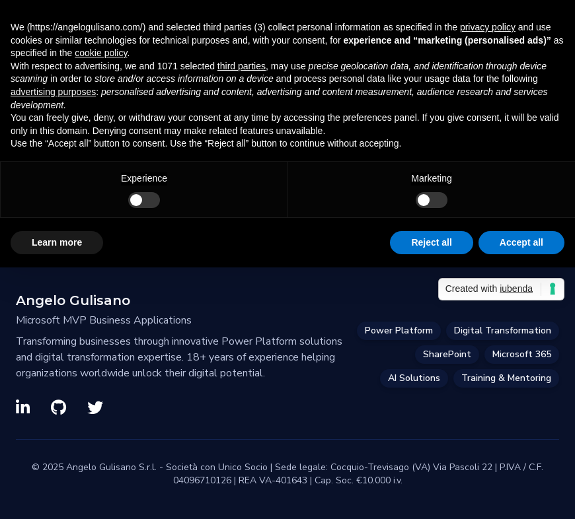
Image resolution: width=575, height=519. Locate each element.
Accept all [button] (521, 242)
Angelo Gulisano (73, 300)
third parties (241, 66)
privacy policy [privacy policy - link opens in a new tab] (488, 27)
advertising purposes (53, 91)
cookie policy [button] (101, 53)
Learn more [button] (57, 242)
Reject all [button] (431, 242)
